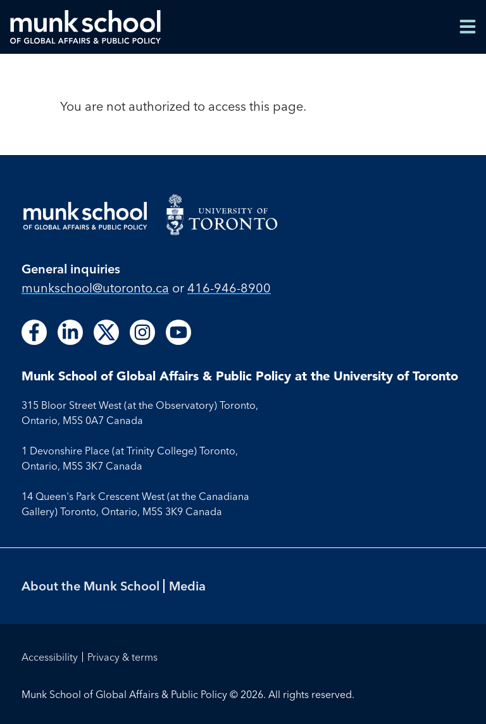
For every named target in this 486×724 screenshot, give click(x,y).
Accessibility (50, 657)
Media (187, 586)
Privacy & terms (122, 657)
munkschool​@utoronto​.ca (95, 288)
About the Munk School (90, 586)
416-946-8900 (229, 288)
